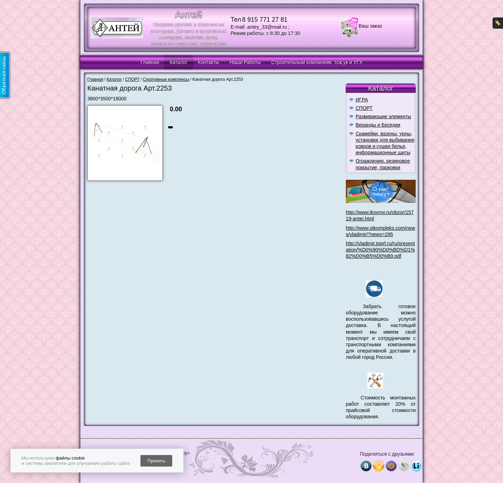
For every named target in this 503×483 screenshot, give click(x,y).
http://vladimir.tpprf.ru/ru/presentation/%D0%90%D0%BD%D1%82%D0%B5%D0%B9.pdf (380, 250)
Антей (188, 14)
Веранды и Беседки (378, 125)
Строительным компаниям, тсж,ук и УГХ (317, 62)
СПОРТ (364, 108)
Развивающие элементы (383, 116)
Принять (156, 460)
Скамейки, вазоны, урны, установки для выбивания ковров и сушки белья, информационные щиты (385, 143)
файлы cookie (70, 458)
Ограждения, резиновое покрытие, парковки (383, 164)
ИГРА (362, 99)
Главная (149, 62)
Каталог (179, 62)
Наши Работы (245, 62)
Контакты (208, 62)
